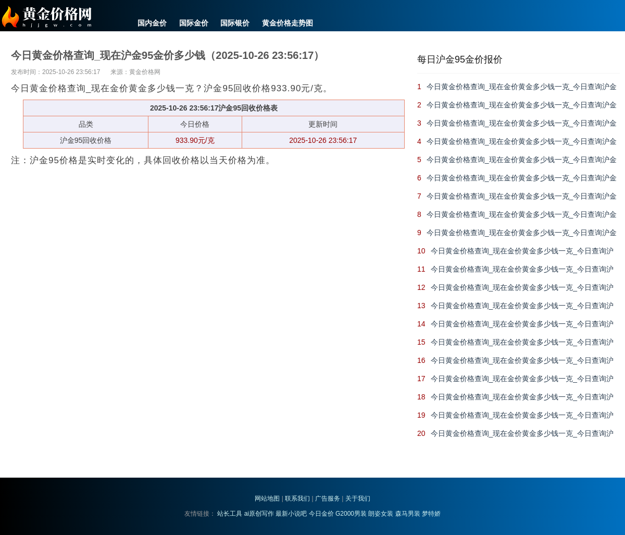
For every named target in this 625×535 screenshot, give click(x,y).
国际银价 (234, 23)
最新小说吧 (291, 513)
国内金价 (152, 23)
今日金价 (321, 513)
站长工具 (229, 513)
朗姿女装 (380, 513)
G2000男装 (351, 513)
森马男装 (407, 513)
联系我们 (297, 498)
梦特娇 (431, 513)
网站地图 (267, 498)
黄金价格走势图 (287, 23)
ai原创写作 (259, 513)
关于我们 (357, 498)
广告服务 (327, 498)
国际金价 (193, 23)
